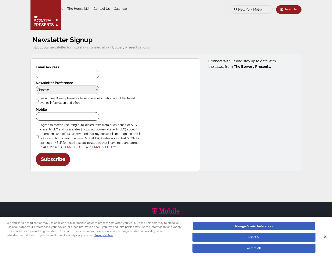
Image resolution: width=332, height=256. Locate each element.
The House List (112, 9)
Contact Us (135, 9)
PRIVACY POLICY (107, 147)
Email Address (50, 67)
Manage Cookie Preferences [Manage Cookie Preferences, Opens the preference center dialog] (254, 227)
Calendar (153, 9)
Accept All (254, 249)
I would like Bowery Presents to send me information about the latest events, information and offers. (90, 100)
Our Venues (87, 9)
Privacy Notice (103, 236)
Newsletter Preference (57, 83)
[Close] (325, 237)
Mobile (44, 110)
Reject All (254, 238)
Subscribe (291, 9)
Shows (70, 9)
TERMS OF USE (77, 147)
